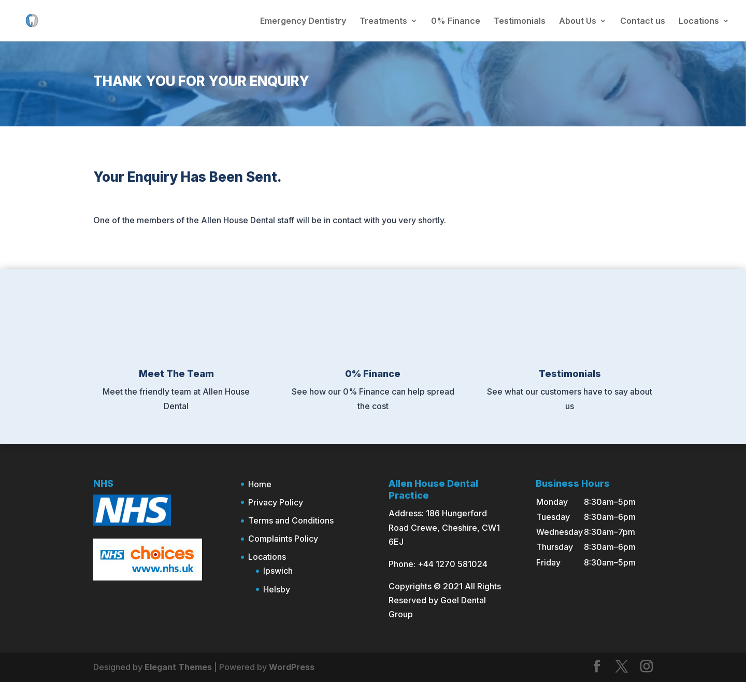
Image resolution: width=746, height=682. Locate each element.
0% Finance (455, 21)
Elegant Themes (178, 667)
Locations (699, 21)
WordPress (291, 667)
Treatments (383, 21)
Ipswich (278, 570)
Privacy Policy (275, 502)
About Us (577, 21)
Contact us (642, 21)
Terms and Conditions (291, 520)
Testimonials (520, 21)
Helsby (276, 589)
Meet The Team (176, 373)
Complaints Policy (283, 538)
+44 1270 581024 (452, 564)
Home (259, 484)
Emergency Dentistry (303, 21)
